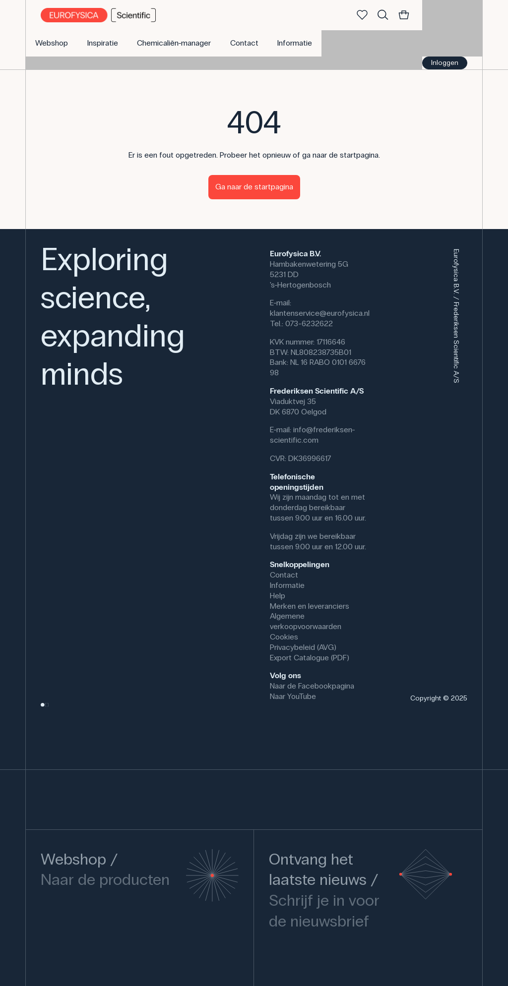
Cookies (284, 636)
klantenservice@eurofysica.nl (320, 313)
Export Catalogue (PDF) (309, 657)
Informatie (287, 585)
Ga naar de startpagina (254, 186)
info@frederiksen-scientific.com (312, 435)
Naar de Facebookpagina (312, 686)
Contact (284, 575)
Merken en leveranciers (309, 606)
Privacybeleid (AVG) (303, 647)
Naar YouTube (293, 696)
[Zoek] (383, 15)
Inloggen (444, 62)
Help (277, 595)
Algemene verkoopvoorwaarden (305, 621)
